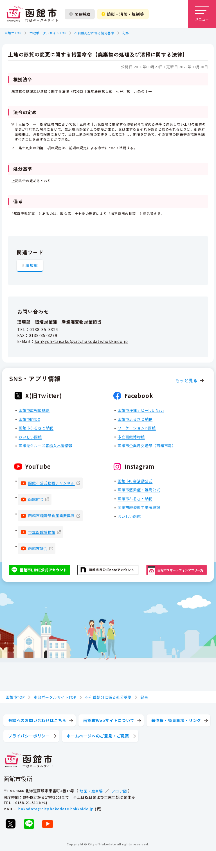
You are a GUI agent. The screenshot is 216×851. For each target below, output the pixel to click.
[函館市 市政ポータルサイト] (32, 14)
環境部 (32, 265)
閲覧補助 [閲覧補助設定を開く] (79, 14)
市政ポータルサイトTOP (48, 33)
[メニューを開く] (202, 14)
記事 (125, 33)
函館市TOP (12, 33)
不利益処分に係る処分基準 (94, 33)
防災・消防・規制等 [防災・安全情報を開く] (123, 14)
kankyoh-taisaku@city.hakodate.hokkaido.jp (81, 341)
